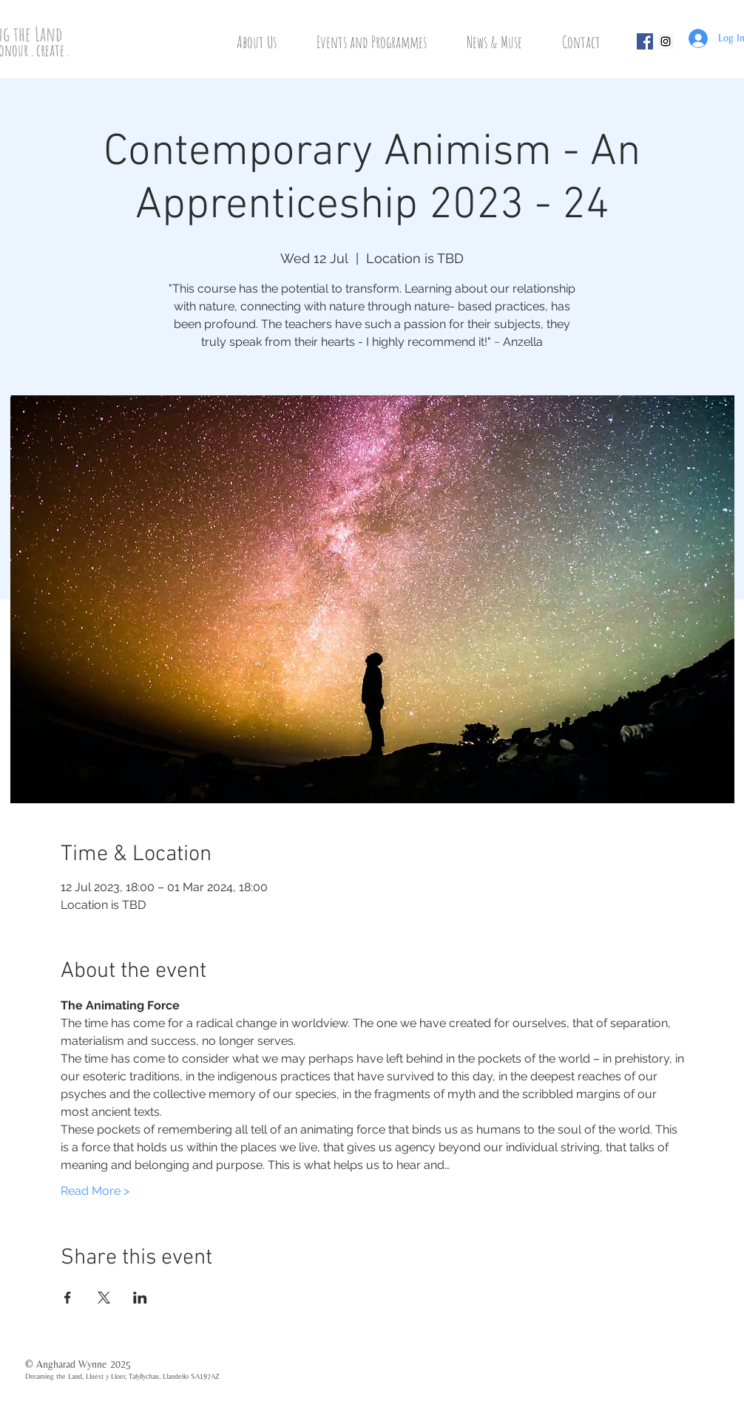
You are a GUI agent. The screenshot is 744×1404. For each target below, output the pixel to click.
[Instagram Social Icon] (665, 41)
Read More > (95, 1191)
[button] (267, 41)
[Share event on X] (104, 1298)
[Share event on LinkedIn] (140, 1298)
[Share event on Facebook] (68, 1298)
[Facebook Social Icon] (645, 41)
